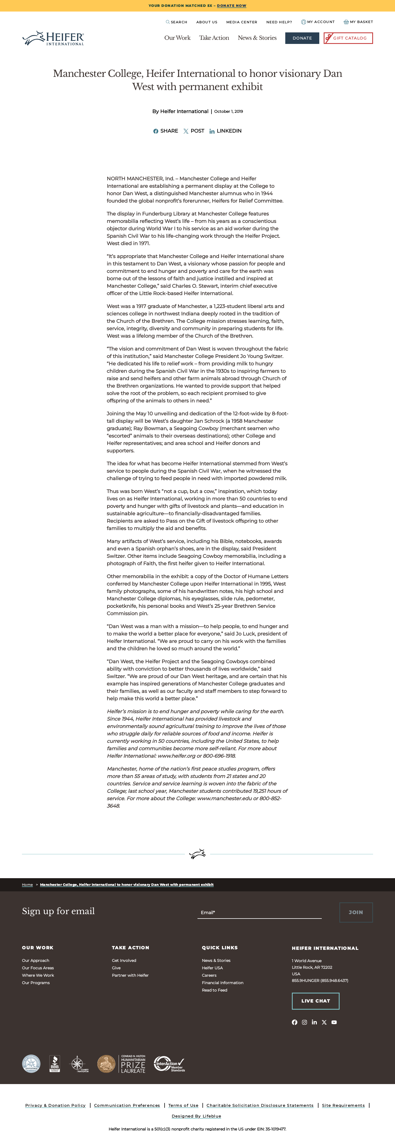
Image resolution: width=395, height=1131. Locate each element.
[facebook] (294, 1022)
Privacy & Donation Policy (55, 1105)
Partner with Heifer (130, 975)
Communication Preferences (127, 1105)
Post (194, 131)
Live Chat (315, 1001)
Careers (209, 975)
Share (165, 131)
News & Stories (257, 38)
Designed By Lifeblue (196, 1116)
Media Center (242, 22)
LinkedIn (226, 131)
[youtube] (334, 1022)
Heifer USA (212, 967)
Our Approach (35, 960)
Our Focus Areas (38, 967)
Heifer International (325, 948)
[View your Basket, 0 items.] (358, 21)
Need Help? (279, 22)
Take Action (214, 38)
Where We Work (38, 975)
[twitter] (324, 1022)
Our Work (177, 38)
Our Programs (36, 982)
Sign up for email (58, 911)
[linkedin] (314, 1022)
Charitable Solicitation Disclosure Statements (260, 1105)
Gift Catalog (346, 38)
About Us (207, 22)
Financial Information (222, 982)
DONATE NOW (231, 6)
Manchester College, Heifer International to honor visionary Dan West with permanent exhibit (127, 885)
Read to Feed (214, 990)
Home (27, 885)
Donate (302, 38)
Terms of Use (183, 1105)
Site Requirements (343, 1105)
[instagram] (304, 1022)
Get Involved (124, 960)
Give (116, 967)
